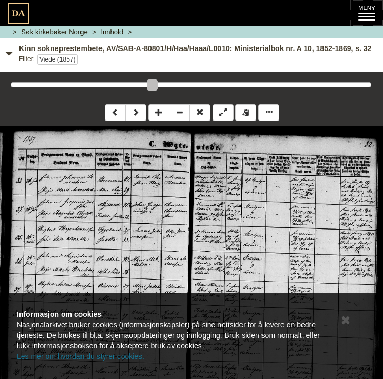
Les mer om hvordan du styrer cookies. (80, 356)
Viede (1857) (57, 59)
